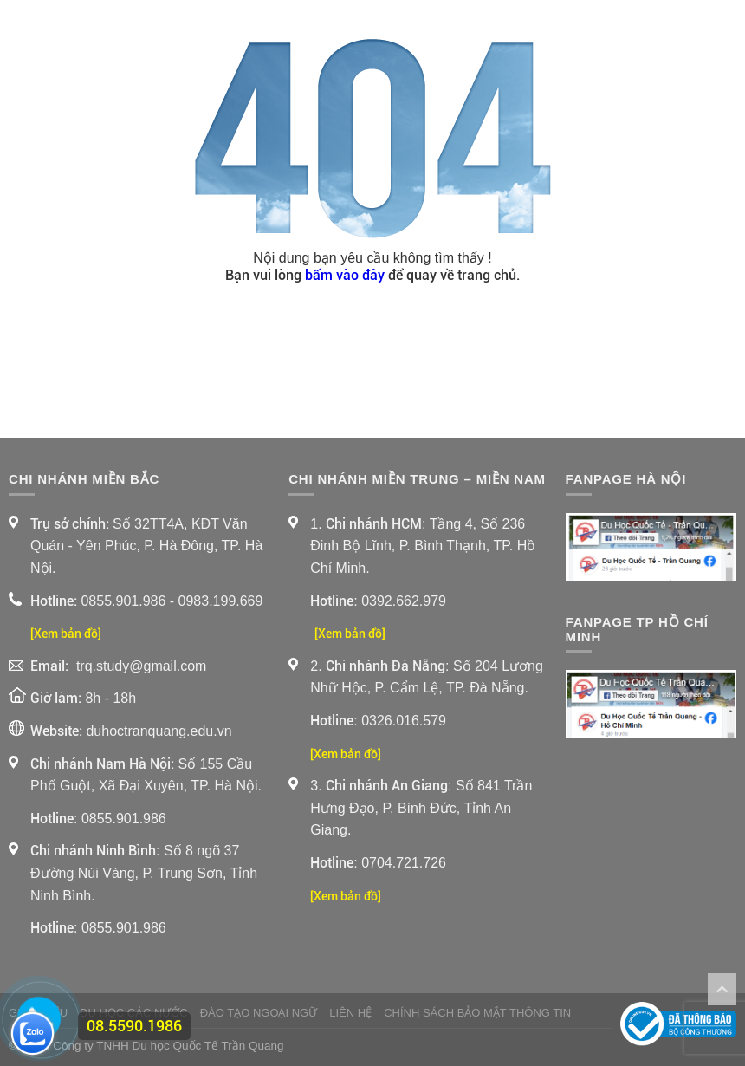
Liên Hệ (350, 1012)
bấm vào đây (345, 275)
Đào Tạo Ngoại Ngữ (259, 1012)
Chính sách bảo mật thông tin (477, 1012)
